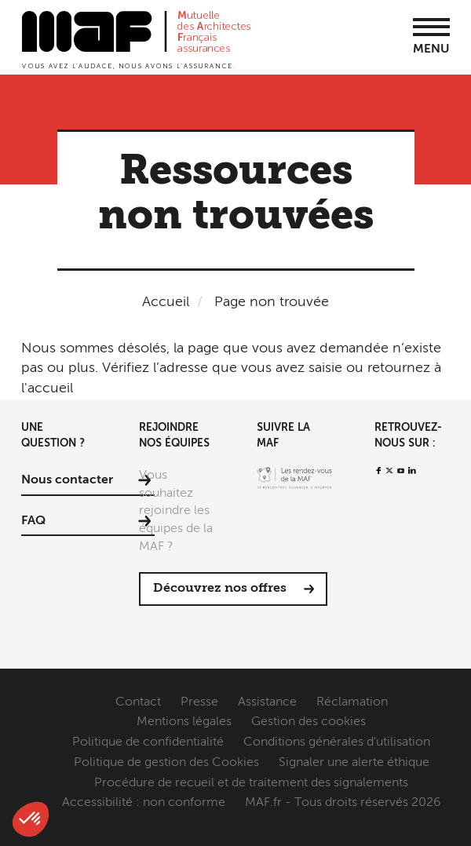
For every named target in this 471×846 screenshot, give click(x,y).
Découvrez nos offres (220, 588)
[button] (30, 819)
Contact (138, 702)
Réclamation (352, 702)
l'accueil (47, 388)
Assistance (267, 702)
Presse (199, 702)
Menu (431, 49)
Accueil (165, 302)
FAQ (33, 521)
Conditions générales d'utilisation (336, 742)
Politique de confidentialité (148, 742)
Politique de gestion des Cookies (166, 763)
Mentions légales (184, 722)
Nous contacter (67, 480)
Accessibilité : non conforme (143, 803)
